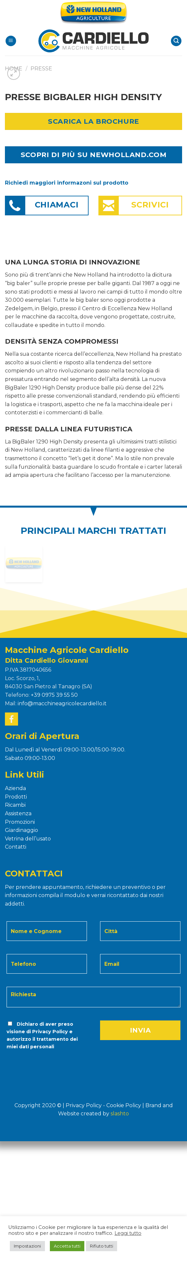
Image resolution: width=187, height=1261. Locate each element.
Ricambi (15, 805)
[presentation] (50, 1064)
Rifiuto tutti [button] (101, 1246)
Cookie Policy (123, 1105)
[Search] (176, 41)
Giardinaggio (21, 830)
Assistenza (18, 813)
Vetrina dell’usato (28, 839)
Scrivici (150, 204)
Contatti (15, 847)
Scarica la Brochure (93, 121)
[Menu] (11, 41)
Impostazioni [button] (27, 1246)
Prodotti (16, 797)
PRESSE (41, 68)
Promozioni (20, 822)
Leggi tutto (127, 1233)
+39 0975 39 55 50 (54, 695)
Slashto (120, 1113)
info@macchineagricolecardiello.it (62, 703)
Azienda (15, 788)
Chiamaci (57, 204)
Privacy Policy (50, 1032)
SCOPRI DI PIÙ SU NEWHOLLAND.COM (93, 155)
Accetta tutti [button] (67, 1246)
